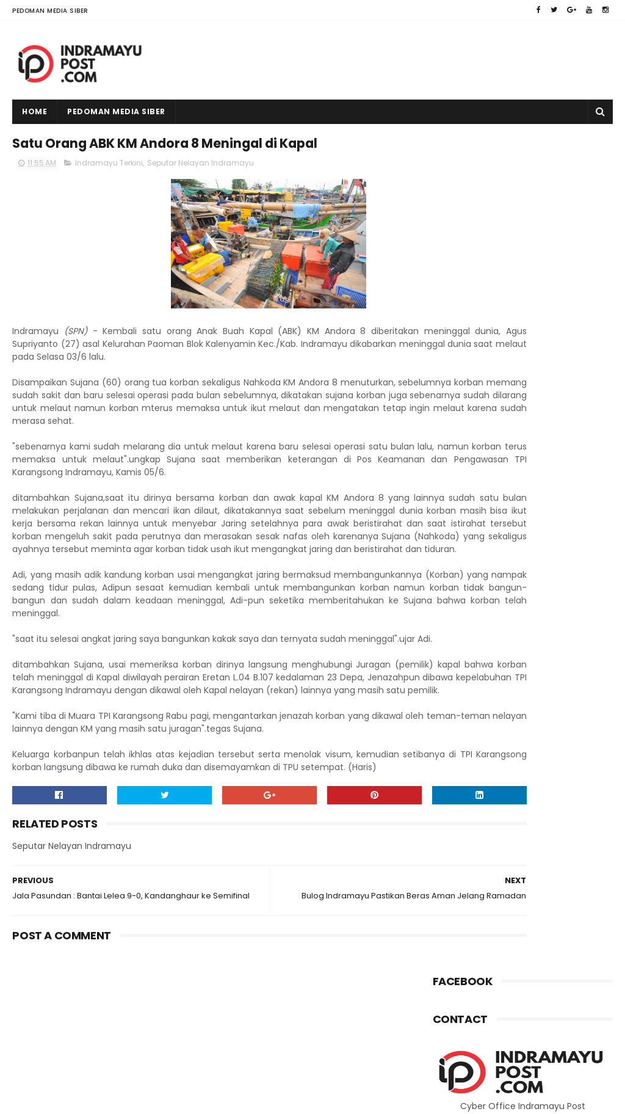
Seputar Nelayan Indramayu (200, 193)
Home (34, 111)
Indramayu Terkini (109, 193)
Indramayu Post (90, 1099)
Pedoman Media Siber (50, 10)
